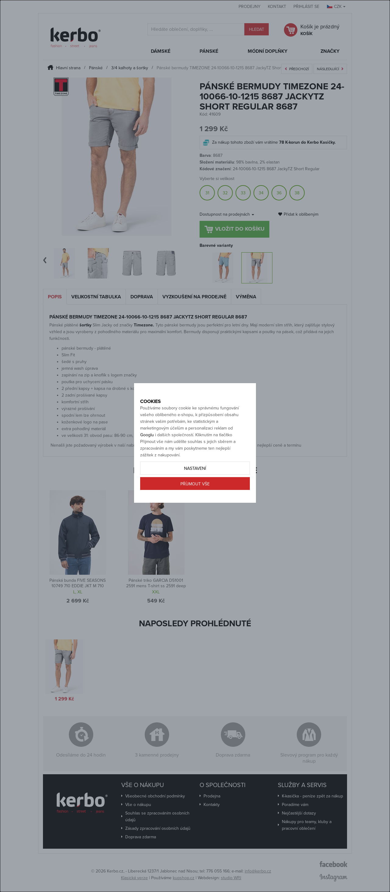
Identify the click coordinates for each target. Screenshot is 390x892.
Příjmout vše (195, 505)
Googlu (147, 456)
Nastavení (195, 489)
